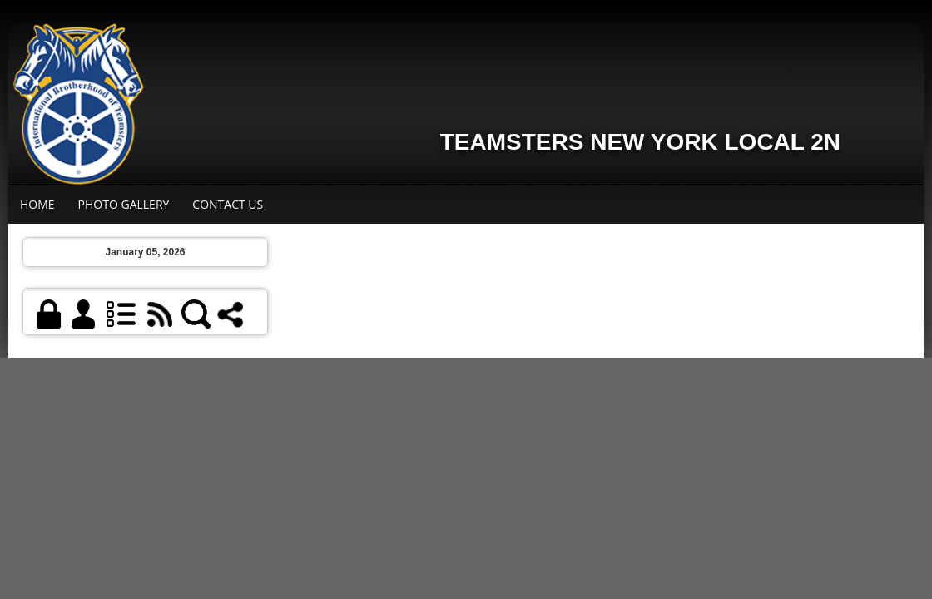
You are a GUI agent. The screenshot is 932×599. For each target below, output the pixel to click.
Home (37, 204)
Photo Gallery (124, 204)
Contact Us (227, 204)
